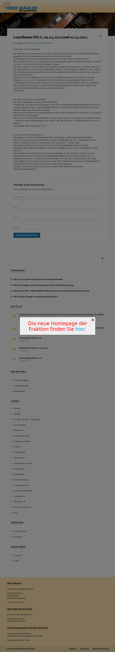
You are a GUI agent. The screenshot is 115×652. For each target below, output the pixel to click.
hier (80, 328)
